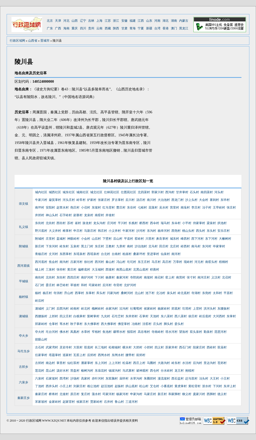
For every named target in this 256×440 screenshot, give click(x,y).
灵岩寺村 (66, 347)
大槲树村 (225, 238)
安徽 (124, 20)
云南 (99, 28)
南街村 (39, 277)
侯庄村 (192, 316)
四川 (83, 28)
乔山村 (68, 293)
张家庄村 (104, 200)
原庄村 (74, 394)
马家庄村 (150, 394)
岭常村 (81, 200)
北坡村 (64, 394)
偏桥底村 (84, 269)
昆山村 (50, 370)
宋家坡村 (41, 402)
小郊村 (148, 347)
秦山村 (110, 262)
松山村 (143, 386)
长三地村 (101, 347)
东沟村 (151, 231)
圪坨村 (131, 262)
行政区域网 (17, 40)
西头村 (200, 231)
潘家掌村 (87, 363)
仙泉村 (165, 254)
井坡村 (110, 215)
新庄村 (39, 246)
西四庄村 (73, 277)
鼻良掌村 (162, 238)
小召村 (85, 207)
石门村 (39, 285)
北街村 (50, 223)
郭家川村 (158, 192)
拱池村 (222, 223)
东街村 (39, 223)
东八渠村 (167, 316)
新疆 (149, 28)
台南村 (116, 254)
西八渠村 (180, 316)
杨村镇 (23, 297)
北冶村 (160, 293)
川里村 (150, 238)
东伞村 (176, 223)
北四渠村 (144, 192)
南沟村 (64, 262)
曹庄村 (120, 207)
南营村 (180, 277)
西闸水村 (104, 355)
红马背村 (108, 207)
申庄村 (78, 231)
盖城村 (61, 238)
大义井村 (55, 231)
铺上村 (39, 269)
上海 (99, 20)
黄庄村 (71, 269)
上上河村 (115, 363)
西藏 (108, 28)
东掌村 (90, 293)
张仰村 (61, 269)
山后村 (96, 238)
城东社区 (69, 192)
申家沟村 (136, 394)
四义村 (159, 347)
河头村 (219, 192)
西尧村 (176, 231)
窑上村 (169, 277)
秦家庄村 (41, 394)
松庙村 (127, 363)
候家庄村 (82, 402)
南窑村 (99, 215)
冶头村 (203, 378)
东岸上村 (230, 386)
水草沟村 (136, 378)
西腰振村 (41, 316)
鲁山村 (119, 402)
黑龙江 (183, 28)
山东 (149, 20)
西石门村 (185, 347)
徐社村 (88, 262)
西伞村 (154, 223)
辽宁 (83, 20)
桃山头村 (188, 231)
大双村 (78, 347)
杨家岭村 (164, 308)
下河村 (217, 386)
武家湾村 (52, 347)
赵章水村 (62, 207)
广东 (50, 28)
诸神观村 (142, 370)
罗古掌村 (118, 200)
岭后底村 (205, 316)
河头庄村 (69, 200)
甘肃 (124, 28)
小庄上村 (66, 386)
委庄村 (50, 285)
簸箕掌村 (55, 200)
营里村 (174, 207)
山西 (75, 20)
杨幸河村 (164, 231)
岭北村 (85, 308)
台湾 (157, 28)
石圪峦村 (118, 316)
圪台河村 (52, 332)
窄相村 (96, 332)
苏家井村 (171, 347)
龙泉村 (88, 215)
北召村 (226, 277)
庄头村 (157, 324)
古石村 (39, 347)
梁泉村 (211, 223)
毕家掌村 (219, 246)
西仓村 (154, 370)
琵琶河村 (220, 332)
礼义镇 (23, 227)
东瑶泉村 (79, 254)
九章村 (120, 246)
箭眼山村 (41, 339)
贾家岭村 (96, 402)
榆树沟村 (87, 370)
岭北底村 (184, 293)
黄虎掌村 (180, 386)
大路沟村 (164, 363)
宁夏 (141, 28)
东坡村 (96, 207)
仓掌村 (53, 324)
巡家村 (67, 355)
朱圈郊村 (150, 378)
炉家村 (91, 200)
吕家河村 (76, 262)
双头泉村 (196, 332)
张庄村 (231, 207)
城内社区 (41, 192)
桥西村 (143, 223)
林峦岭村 (62, 285)
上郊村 (53, 316)
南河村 (176, 254)
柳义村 (186, 394)
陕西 (116, 28)
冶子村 (206, 207)
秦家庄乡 (23, 398)
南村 (130, 246)
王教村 (110, 246)
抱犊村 (189, 370)
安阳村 (50, 207)
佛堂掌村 (124, 324)
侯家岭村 (150, 308)
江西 (141, 20)
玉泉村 (74, 246)
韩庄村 (102, 231)
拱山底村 (131, 386)
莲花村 (39, 370)
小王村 (225, 378)
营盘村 (74, 370)
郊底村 (176, 308)
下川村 (99, 277)
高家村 (85, 378)
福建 (133, 20)
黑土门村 (87, 246)
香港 (165, 28)
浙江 (116, 20)
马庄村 (156, 262)
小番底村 (167, 386)
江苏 (108, 20)
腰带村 (130, 355)
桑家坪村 (139, 254)
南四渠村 (207, 192)
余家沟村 (112, 308)
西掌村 (79, 293)
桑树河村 (127, 293)
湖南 (174, 20)
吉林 (91, 20)
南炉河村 (87, 277)
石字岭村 (66, 215)
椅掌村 (67, 231)
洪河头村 (210, 308)
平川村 (122, 223)
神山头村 (52, 215)
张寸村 (191, 277)
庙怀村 (124, 378)
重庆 (75, 28)
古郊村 (39, 363)
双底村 (88, 347)
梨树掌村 (93, 316)
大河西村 (219, 316)
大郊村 (137, 347)
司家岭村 (95, 285)
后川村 (130, 200)
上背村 (197, 308)
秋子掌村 (76, 324)
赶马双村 (191, 378)
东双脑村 (112, 378)
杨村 (38, 293)
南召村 (159, 277)
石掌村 (143, 316)
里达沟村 (210, 363)
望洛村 (183, 332)
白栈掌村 (79, 316)
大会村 (203, 200)
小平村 (186, 223)
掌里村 (61, 363)
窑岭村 (139, 238)
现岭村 (188, 262)
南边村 (50, 363)
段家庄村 (199, 347)
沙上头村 (191, 200)
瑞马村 (165, 223)
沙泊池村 (141, 246)
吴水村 (163, 207)
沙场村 (74, 378)
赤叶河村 (98, 378)
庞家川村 (199, 394)
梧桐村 (223, 262)
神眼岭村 (73, 238)
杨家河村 (122, 394)
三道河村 (131, 402)
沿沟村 (124, 308)
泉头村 (171, 293)
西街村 (61, 223)
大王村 (214, 378)
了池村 (39, 386)
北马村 (153, 246)
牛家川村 (41, 200)
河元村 (199, 262)
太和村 (217, 293)
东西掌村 (66, 254)
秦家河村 (122, 277)
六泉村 (39, 378)
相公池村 (93, 386)
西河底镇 (23, 265)
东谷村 (131, 207)
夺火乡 (23, 335)
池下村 (150, 293)
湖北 (165, 20)
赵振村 (119, 386)
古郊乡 (23, 367)
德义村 (222, 394)
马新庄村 (90, 231)
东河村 (206, 246)
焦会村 (53, 262)
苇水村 (64, 324)
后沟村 (197, 363)
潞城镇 (23, 316)
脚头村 (168, 324)
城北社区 (96, 192)
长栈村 (133, 223)
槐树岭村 (98, 308)
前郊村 (140, 355)
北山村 (139, 293)
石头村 (194, 192)
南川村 (151, 200)
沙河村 (140, 231)
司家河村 (108, 394)
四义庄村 (66, 316)
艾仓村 (154, 386)
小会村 (85, 238)
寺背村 (117, 285)
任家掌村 (41, 355)
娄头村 (179, 324)
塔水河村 (171, 332)
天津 (58, 20)
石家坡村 (52, 378)
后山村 (117, 238)
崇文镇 (23, 203)
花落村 (153, 207)
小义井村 (115, 231)
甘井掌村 (182, 192)
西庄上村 (139, 363)
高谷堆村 (144, 332)
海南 (66, 28)
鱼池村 (107, 332)
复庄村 (85, 394)
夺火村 (39, 332)
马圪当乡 (23, 351)
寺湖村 (196, 293)
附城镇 (23, 246)
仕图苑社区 (128, 192)
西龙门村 (177, 200)
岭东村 (64, 246)
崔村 (78, 223)
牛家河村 (128, 231)
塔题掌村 (55, 355)
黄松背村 (194, 386)
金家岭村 (55, 402)
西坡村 (110, 269)
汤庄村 (140, 200)
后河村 (107, 285)
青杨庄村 (41, 254)
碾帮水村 (119, 332)
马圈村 (151, 363)
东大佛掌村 (91, 324)
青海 (133, 28)
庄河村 (111, 223)
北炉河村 (130, 285)
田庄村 (163, 246)
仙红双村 (73, 363)
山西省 (32, 40)
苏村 (70, 223)
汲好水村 (62, 370)
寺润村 (58, 293)
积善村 (154, 269)
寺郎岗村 (136, 277)
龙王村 (179, 370)
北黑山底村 (140, 269)
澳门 (174, 28)
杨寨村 (110, 277)
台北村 (105, 254)
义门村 (50, 308)
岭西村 (185, 246)
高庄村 (166, 262)
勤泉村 (208, 332)
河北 (66, 20)
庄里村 (50, 238)
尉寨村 (78, 215)
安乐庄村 (223, 231)
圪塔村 (186, 308)
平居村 (228, 293)
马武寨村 (128, 370)
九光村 (105, 316)
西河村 (99, 262)
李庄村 (196, 207)
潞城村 (39, 308)
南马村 (196, 246)
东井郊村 (131, 316)
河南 (157, 20)
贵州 (91, 28)
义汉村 (215, 277)
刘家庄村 (79, 386)
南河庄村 (203, 277)
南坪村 (39, 207)
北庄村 (174, 246)
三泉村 (50, 269)
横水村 (127, 347)
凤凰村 (74, 332)
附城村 (39, 238)
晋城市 (45, 40)
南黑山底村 (124, 269)
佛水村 (64, 332)
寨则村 (214, 200)
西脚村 (211, 394)
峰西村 (185, 238)
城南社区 (82, 192)
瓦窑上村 (79, 355)
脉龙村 (87, 223)
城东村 (174, 238)
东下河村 (211, 238)
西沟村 (169, 192)
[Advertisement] (198, 116)
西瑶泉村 (93, 254)
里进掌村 (153, 254)
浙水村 (206, 386)
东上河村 (101, 363)
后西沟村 (62, 308)
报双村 (131, 332)
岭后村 (39, 300)
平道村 (128, 238)
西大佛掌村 (108, 324)
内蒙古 (183, 20)
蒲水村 (96, 394)
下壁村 (107, 238)
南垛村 (185, 207)
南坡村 (148, 277)
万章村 (177, 262)
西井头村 (52, 386)
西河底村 (41, 262)
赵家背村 (69, 402)
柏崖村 (127, 254)
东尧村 (206, 293)
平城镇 (23, 281)
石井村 (108, 402)
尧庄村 (74, 207)
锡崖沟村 (115, 370)
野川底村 (41, 231)
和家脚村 (174, 394)
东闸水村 (118, 355)
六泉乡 (23, 382)
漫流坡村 (164, 378)
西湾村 (64, 378)
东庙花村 (101, 370)
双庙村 (222, 347)
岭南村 (74, 308)
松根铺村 (115, 347)
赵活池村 (107, 386)
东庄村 (99, 246)
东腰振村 (223, 308)
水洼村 (186, 363)
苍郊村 (222, 363)
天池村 (154, 316)
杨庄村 (47, 293)
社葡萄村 (136, 308)
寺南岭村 (158, 332)
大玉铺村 (98, 269)
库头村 (101, 293)
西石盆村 (177, 378)
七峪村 (142, 207)
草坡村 (74, 285)
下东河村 (52, 246)
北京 (50, 20)
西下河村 (197, 238)
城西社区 (55, 192)
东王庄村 (144, 262)
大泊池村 (164, 200)
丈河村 (53, 254)
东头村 (211, 231)
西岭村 (211, 347)
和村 (84, 285)
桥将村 (53, 394)
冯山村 (120, 262)
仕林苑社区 (111, 192)
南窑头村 (211, 262)
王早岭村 (219, 207)
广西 (58, 28)
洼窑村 (147, 324)
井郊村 (39, 215)
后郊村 (91, 355)
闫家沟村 (113, 293)
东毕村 (225, 200)
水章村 (85, 332)
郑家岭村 (41, 324)
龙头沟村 (99, 223)
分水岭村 (167, 370)
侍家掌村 (199, 223)
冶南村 (136, 324)
